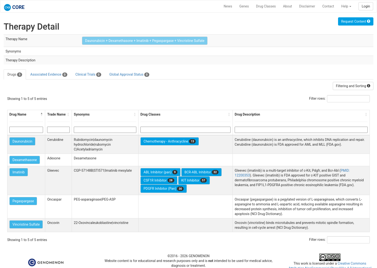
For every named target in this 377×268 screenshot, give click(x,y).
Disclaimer (307, 6)
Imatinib (19, 172)
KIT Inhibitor (194, 180)
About (287, 6)
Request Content (355, 21)
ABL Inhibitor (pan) (160, 172)
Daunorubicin (22, 141)
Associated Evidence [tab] (48, 74)
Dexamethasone (25, 160)
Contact (328, 6)
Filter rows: (317, 98)
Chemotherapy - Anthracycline (170, 141)
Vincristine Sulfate (26, 224)
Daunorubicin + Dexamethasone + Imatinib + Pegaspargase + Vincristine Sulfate (144, 41)
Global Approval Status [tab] (129, 74)
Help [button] (346, 6)
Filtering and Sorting (353, 86)
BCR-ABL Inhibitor (201, 172)
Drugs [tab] (14, 74)
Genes (244, 6)
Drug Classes (266, 6)
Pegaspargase (23, 201)
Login (366, 6)
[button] (41, 114)
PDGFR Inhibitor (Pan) (164, 189)
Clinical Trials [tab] (88, 74)
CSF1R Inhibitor (159, 180)
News (228, 6)
